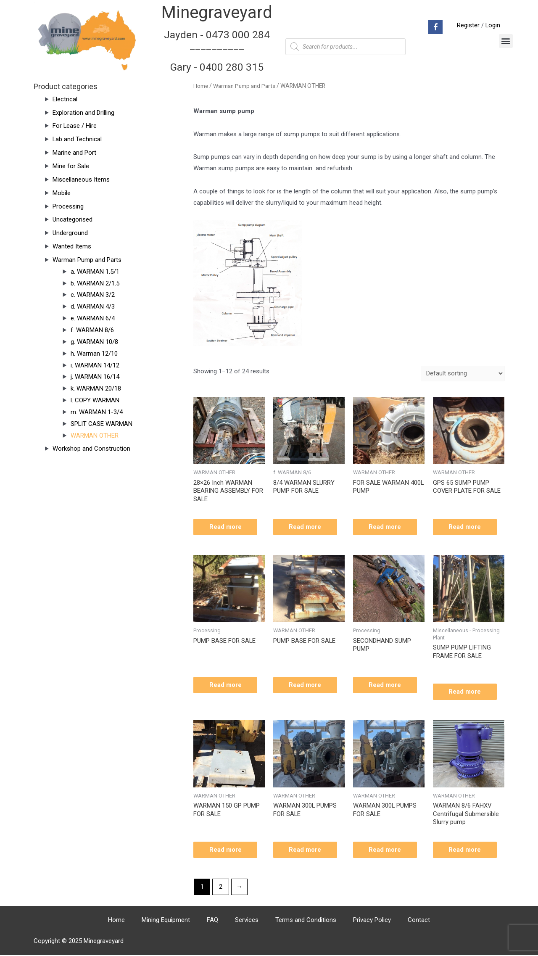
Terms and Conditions (305, 921)
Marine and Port (74, 152)
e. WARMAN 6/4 (93, 318)
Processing (68, 206)
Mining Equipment (166, 921)
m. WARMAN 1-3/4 (97, 412)
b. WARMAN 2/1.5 (95, 283)
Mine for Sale (71, 166)
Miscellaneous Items (81, 179)
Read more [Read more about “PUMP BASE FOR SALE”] (226, 685)
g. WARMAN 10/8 (94, 342)
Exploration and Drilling (83, 112)
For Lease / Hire (75, 125)
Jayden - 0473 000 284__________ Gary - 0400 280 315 (217, 51)
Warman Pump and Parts (87, 260)
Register (467, 25)
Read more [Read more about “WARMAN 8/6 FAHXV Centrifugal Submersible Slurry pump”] (466, 851)
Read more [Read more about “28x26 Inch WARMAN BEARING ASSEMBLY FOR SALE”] (226, 527)
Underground (70, 233)
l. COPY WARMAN (95, 400)
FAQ (212, 921)
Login (492, 25)
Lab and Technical (77, 139)
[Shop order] (462, 373)
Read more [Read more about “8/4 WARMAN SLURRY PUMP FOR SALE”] (306, 527)
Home (200, 85)
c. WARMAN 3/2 (93, 294)
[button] (506, 41)
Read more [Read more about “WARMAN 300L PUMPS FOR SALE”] (306, 851)
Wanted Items (72, 246)
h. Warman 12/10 (94, 353)
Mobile (62, 193)
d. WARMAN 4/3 (93, 306)
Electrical (65, 99)
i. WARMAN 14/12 (95, 365)
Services (246, 921)
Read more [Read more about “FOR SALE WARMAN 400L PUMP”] (386, 527)
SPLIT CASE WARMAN (102, 424)
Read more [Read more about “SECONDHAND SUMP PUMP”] (386, 685)
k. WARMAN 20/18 (96, 388)
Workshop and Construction (91, 448)
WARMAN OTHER (95, 435)
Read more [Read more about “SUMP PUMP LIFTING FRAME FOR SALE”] (466, 692)
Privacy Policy (372, 921)
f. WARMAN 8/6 (92, 330)
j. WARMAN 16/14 (95, 376)
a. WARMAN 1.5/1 (95, 271)
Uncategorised (72, 219)
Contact (419, 921)
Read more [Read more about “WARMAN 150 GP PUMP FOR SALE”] (226, 851)
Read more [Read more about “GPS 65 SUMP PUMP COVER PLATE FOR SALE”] (466, 527)
